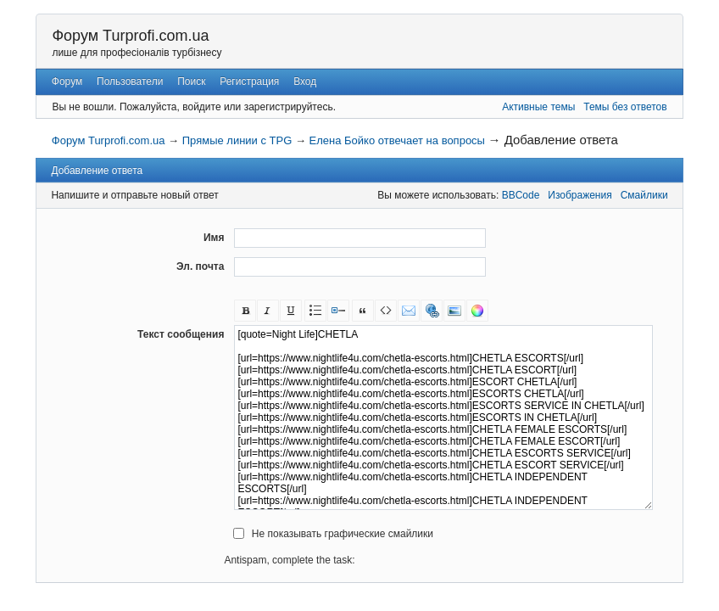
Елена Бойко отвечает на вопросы (397, 140)
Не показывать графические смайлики (342, 534)
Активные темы (538, 107)
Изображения (579, 195)
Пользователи (130, 81)
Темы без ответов (624, 107)
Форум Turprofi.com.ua (130, 35)
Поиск (191, 81)
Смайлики (644, 195)
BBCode (521, 195)
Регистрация (249, 81)
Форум (67, 81)
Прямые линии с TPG (237, 140)
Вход (304, 81)
